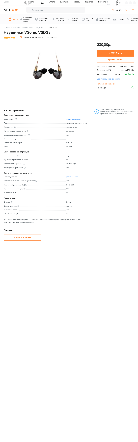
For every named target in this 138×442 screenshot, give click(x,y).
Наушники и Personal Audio (23, 28)
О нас (42, 3)
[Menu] (5, 19)
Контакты (102, 2)
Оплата (52, 2)
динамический (72, 177)
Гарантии (89, 2)
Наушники (39, 28)
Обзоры (77, 2)
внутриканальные (73, 119)
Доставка (64, 2)
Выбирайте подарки (29, 3)
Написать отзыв (22, 237)
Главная (7, 28)
